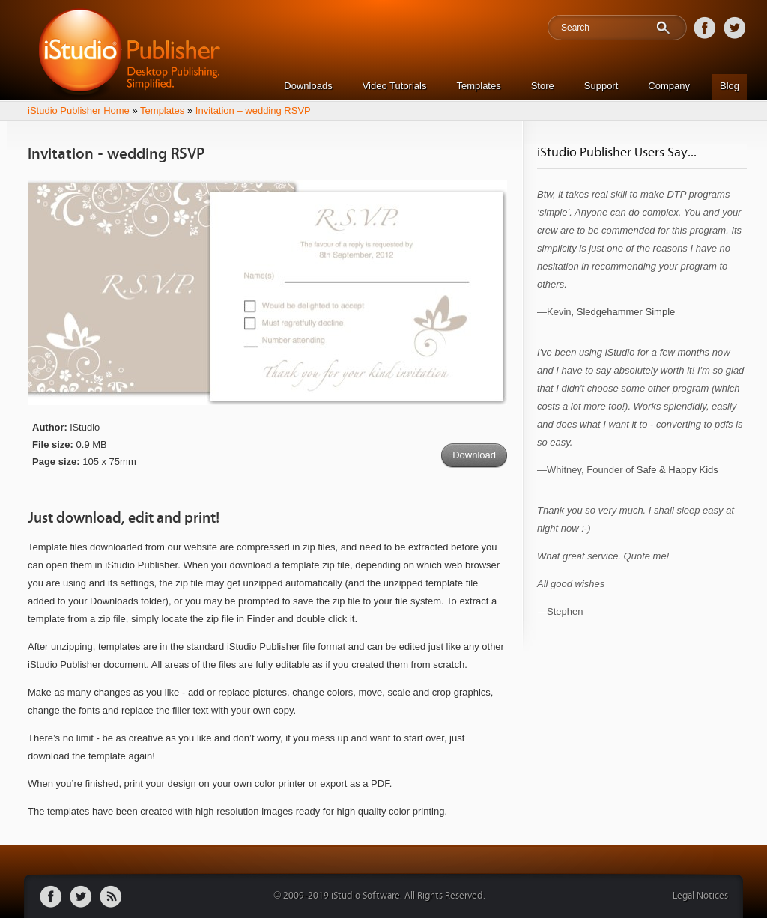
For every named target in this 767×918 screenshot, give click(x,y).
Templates (478, 85)
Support (601, 85)
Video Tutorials (395, 85)
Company (669, 85)
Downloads (308, 85)
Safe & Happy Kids (677, 469)
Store (542, 85)
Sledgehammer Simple (626, 311)
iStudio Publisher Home (79, 110)
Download (474, 454)
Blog (729, 85)
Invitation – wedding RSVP (253, 110)
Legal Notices (700, 896)
